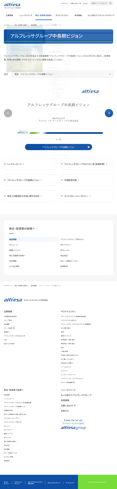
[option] (58, 110)
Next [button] (109, 113)
